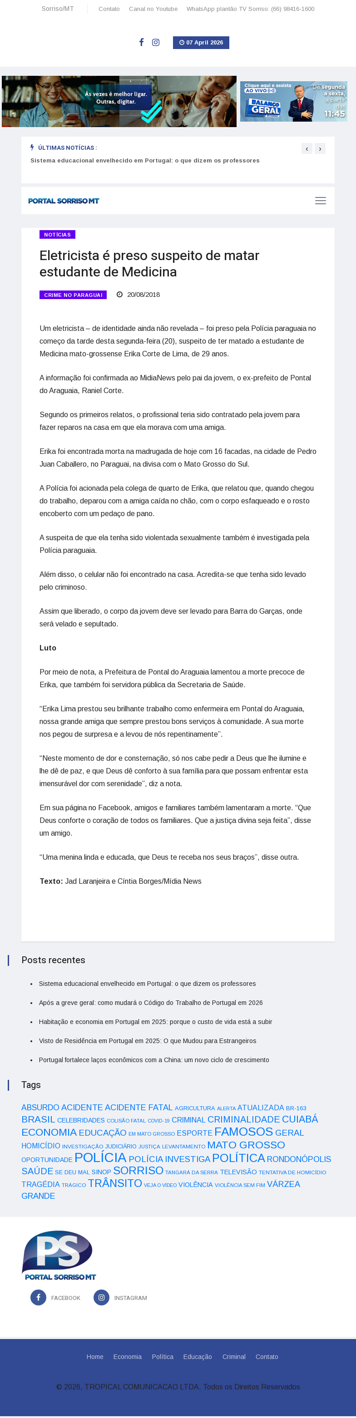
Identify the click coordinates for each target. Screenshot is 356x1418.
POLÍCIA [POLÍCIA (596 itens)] (100, 1159)
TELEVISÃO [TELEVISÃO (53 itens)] (238, 1173)
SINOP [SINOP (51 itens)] (101, 1173)
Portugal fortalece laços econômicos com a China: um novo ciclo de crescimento (154, 1061)
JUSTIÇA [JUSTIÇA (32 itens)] (149, 1148)
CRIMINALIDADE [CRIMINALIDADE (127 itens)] (244, 1121)
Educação (198, 1358)
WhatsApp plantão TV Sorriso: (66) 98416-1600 (250, 8)
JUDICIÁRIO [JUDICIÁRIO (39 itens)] (121, 1148)
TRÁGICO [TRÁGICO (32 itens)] (74, 1187)
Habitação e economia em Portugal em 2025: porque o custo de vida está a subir (155, 1023)
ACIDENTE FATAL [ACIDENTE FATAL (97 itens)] (139, 1109)
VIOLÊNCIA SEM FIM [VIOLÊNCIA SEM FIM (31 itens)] (240, 1187)
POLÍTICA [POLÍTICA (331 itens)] (238, 1159)
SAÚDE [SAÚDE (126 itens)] (37, 1173)
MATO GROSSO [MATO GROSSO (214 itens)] (246, 1146)
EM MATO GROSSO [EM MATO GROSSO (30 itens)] (152, 1135)
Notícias (57, 234)
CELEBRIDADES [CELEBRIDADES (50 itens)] (81, 1122)
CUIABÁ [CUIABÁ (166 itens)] (300, 1121)
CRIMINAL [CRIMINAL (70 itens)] (189, 1122)
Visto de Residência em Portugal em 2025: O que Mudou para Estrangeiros (148, 1042)
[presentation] (307, 148)
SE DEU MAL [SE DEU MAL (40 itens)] (72, 1174)
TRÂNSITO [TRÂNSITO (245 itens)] (115, 1185)
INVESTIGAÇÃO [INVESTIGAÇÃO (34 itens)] (83, 1148)
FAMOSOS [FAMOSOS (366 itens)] (243, 1133)
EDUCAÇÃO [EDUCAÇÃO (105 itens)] (103, 1134)
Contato (109, 8)
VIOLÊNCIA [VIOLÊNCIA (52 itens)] (195, 1186)
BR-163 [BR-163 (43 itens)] (296, 1110)
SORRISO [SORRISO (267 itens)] (138, 1172)
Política (162, 1358)
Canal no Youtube (153, 8)
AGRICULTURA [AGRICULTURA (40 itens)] (195, 1110)
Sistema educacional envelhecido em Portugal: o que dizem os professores (145, 160)
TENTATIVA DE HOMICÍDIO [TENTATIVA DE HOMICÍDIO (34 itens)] (292, 1174)
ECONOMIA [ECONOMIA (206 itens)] (49, 1134)
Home (93, 1358)
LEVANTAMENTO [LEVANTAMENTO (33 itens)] (183, 1148)
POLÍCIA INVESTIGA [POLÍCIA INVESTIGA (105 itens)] (169, 1161)
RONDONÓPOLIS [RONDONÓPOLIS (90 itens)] (299, 1161)
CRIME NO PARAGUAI (73, 296)
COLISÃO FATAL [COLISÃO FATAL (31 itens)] (126, 1122)
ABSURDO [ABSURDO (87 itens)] (40, 1109)
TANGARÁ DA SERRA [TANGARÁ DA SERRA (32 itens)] (191, 1174)
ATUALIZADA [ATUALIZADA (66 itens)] (260, 1109)
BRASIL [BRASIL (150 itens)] (38, 1121)
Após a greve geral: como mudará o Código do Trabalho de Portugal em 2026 (151, 1004)
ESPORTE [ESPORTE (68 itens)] (195, 1135)
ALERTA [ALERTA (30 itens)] (226, 1110)
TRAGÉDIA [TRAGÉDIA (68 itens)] (40, 1186)
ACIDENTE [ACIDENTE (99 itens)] (82, 1109)
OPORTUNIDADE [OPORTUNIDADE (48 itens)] (47, 1161)
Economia (127, 1358)
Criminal (235, 1358)
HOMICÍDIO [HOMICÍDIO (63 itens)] (40, 1148)
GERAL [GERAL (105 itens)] (289, 1134)
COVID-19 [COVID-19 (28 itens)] (159, 1122)
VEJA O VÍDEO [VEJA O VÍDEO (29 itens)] (160, 1187)
